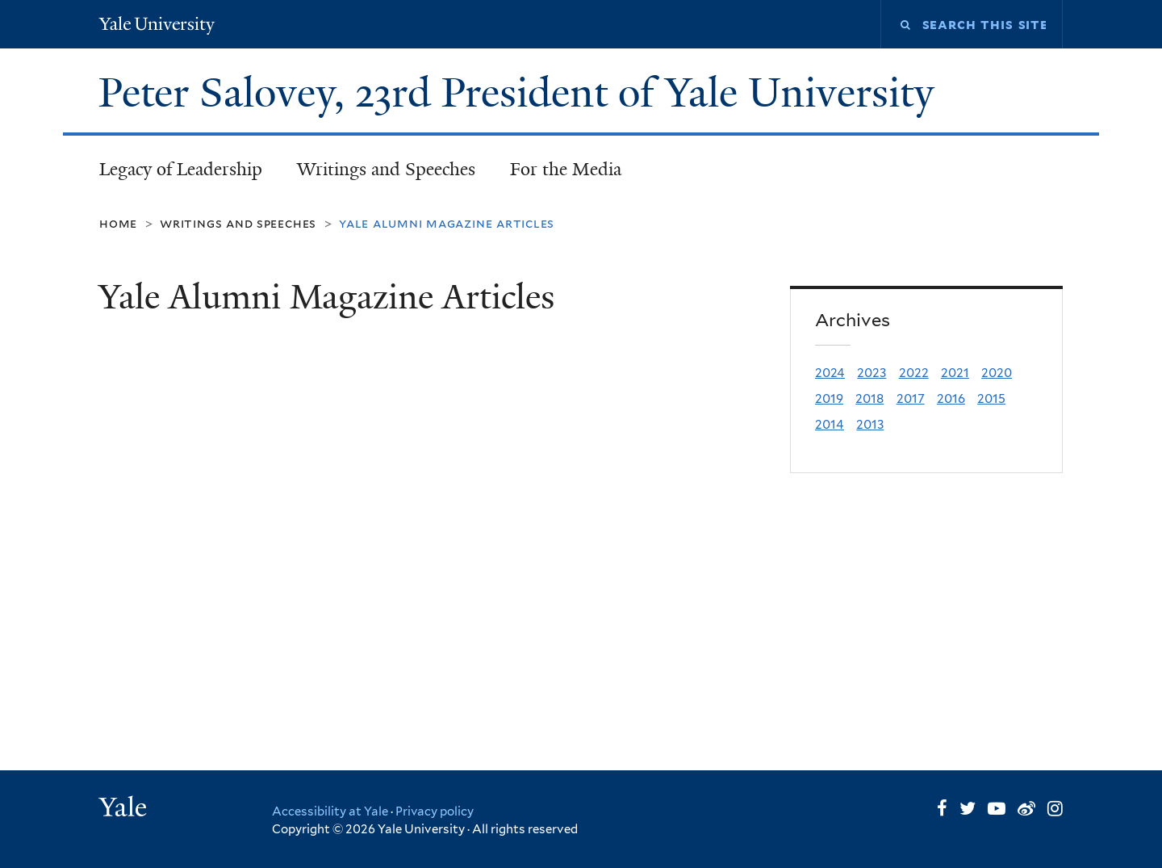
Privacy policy (434, 811)
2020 (996, 372)
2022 (914, 372)
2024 (830, 372)
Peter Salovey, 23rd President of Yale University (521, 93)
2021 (955, 372)
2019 (829, 398)
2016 (951, 398)
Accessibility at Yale (330, 811)
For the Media (565, 169)
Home (118, 223)
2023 (871, 372)
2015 (991, 398)
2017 (911, 398)
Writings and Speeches (386, 169)
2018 (869, 398)
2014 (829, 424)
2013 (870, 424)
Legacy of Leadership (180, 169)
